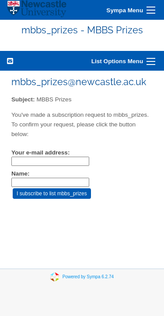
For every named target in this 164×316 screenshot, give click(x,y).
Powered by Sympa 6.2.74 (88, 276)
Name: (20, 173)
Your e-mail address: (40, 152)
